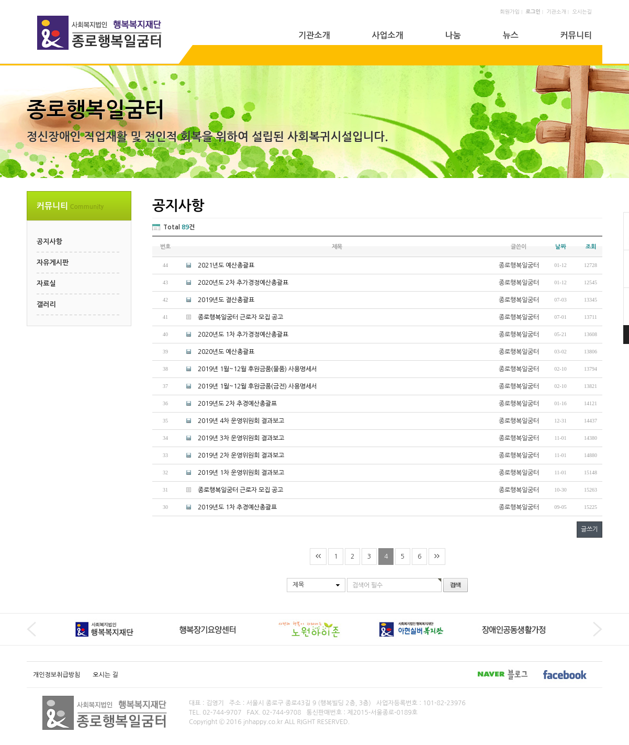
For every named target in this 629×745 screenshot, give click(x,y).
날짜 (560, 247)
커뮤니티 (576, 35)
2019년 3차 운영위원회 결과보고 (241, 438)
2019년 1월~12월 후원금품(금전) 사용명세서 (257, 386)
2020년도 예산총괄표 (226, 352)
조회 (591, 247)
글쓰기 (589, 529)
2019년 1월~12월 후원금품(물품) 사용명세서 (257, 369)
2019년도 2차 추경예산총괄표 (237, 404)
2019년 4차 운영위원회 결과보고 (241, 421)
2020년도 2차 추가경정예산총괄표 (243, 283)
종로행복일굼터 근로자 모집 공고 (240, 317)
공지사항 (49, 241)
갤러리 (46, 304)
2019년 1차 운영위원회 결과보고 (241, 473)
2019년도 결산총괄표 (226, 300)
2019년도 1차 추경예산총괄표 (237, 507)
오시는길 (582, 11)
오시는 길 (105, 675)
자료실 (46, 283)
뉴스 (511, 35)
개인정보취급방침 (56, 675)
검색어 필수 (367, 585)
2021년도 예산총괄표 (226, 265)
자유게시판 (53, 262)
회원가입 (510, 11)
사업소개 (387, 35)
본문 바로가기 (0, 0)
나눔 (453, 35)
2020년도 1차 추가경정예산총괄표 (243, 334)
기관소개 (556, 11)
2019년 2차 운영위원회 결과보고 (241, 455)
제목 (298, 585)
